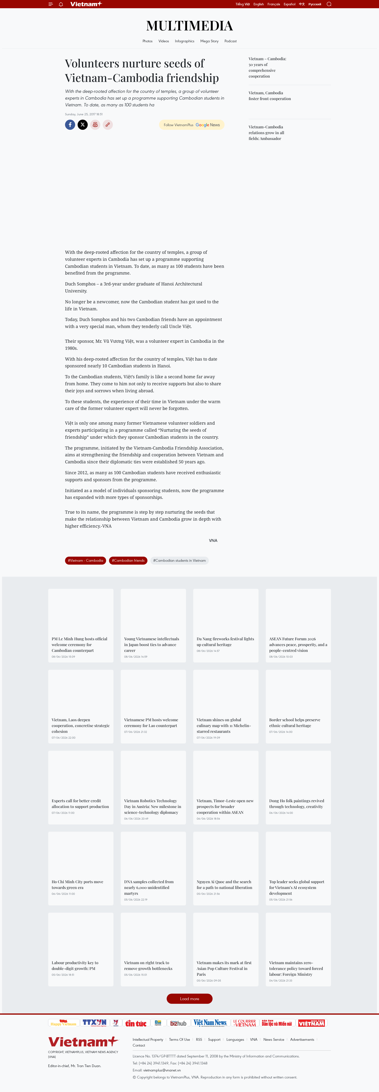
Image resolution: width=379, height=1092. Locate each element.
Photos (148, 40)
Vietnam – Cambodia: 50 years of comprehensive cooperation (267, 67)
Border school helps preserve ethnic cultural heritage (294, 722)
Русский (314, 4)
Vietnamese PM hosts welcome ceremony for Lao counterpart (151, 722)
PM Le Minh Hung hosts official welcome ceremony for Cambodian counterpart (79, 644)
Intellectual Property (148, 1039)
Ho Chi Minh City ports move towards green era (77, 884)
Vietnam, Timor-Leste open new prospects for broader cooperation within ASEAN (225, 806)
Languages (235, 1039)
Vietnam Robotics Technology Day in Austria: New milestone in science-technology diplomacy (152, 806)
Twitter (83, 125)
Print (95, 125)
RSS (199, 1039)
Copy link (108, 125)
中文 (302, 4)
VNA (253, 1039)
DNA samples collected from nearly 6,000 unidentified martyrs (149, 887)
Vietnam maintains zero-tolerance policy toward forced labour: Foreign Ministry (296, 968)
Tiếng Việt (243, 4)
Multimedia (189, 25)
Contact (139, 1045)
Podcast (231, 40)
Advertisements (302, 1039)
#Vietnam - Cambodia (85, 560)
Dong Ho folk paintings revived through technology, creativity (296, 803)
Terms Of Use (179, 1039)
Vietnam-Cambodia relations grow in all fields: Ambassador (266, 132)
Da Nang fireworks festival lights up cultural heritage (225, 641)
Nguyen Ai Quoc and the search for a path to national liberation (224, 884)
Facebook (70, 125)
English (259, 4)
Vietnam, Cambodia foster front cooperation (270, 95)
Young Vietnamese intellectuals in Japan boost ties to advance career (151, 644)
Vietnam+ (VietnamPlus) (86, 4)
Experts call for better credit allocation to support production (80, 803)
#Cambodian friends (128, 560)
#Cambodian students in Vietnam (179, 560)
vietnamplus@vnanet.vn (162, 1070)
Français (274, 4)
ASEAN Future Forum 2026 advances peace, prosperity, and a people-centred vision (298, 644)
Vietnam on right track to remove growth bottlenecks (148, 965)
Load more (189, 998)
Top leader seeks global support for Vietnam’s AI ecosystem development (296, 887)
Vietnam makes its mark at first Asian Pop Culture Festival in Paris (224, 968)
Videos (164, 40)
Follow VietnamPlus (178, 124)
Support (214, 1039)
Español (289, 4)
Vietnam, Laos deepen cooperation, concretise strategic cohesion (81, 725)
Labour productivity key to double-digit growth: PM (75, 965)
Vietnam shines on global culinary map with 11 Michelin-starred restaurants (224, 725)
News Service (273, 1039)
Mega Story (209, 40)
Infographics (184, 40)
